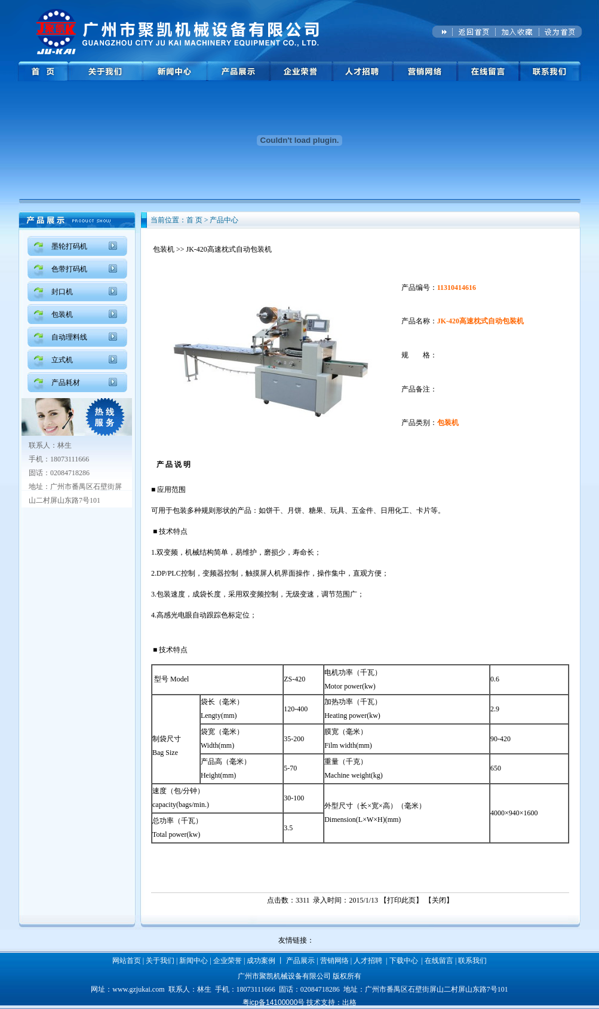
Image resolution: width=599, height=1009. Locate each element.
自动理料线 (69, 337)
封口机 (62, 292)
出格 (349, 1002)
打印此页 (401, 900)
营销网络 (334, 960)
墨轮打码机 (69, 246)
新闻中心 (193, 960)
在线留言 (439, 960)
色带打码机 (69, 269)
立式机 (62, 360)
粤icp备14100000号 (273, 1002)
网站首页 (126, 960)
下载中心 (403, 960)
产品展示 (300, 960)
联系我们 (472, 960)
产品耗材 (65, 382)
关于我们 (160, 960)
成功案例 (261, 960)
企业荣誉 (227, 960)
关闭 (439, 900)
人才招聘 (368, 960)
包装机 (62, 314)
